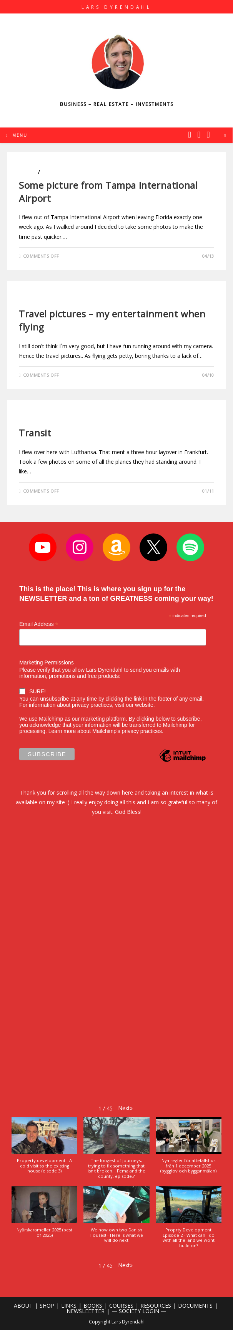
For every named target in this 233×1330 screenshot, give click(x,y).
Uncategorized (39, 300)
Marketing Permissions (46, 662)
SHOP (47, 1305)
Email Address (38, 624)
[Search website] (225, 135)
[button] (125, 1108)
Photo (28, 172)
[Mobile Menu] (16, 135)
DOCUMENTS (195, 1305)
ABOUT (23, 1305)
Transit (35, 432)
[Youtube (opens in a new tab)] (208, 134)
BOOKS (92, 1305)
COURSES (121, 1305)
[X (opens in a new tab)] (189, 134)
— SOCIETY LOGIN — (139, 1311)
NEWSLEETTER (86, 1311)
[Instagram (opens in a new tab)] (198, 134)
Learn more (62, 731)
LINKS (69, 1305)
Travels (51, 172)
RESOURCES (155, 1305)
